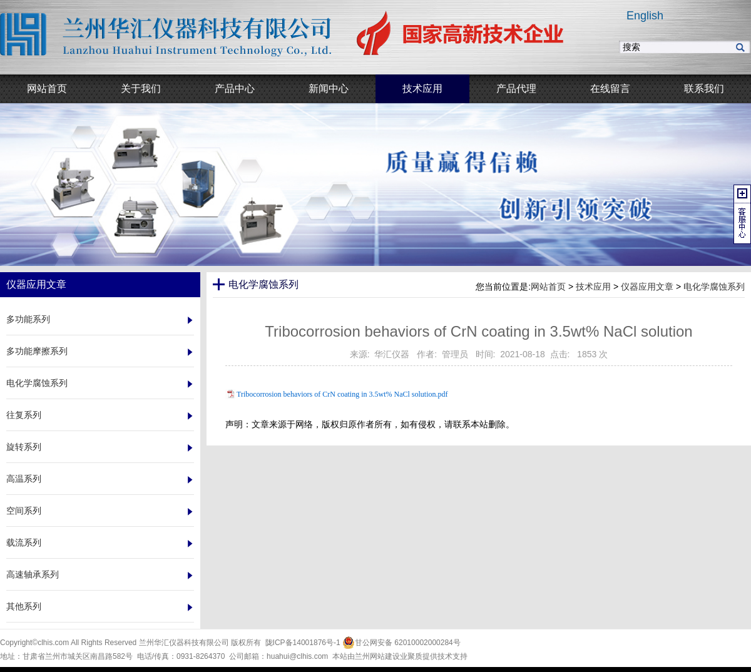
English (644, 15)
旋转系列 (23, 447)
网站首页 (548, 287)
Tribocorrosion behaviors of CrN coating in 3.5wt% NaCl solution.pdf (342, 394)
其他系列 (23, 606)
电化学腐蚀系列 (37, 383)
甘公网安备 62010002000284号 (401, 642)
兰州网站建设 (377, 656)
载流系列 (23, 542)
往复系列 (23, 415)
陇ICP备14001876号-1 (302, 642)
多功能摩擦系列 (37, 351)
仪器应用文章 (647, 287)
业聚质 (411, 656)
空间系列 (23, 511)
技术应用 (593, 287)
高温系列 (23, 479)
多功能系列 (28, 319)
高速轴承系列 (32, 574)
